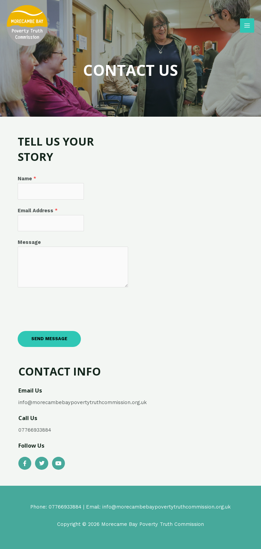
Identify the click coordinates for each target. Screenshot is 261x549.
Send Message (49, 338)
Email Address (38, 210)
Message (29, 242)
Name (27, 179)
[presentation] (69, 307)
